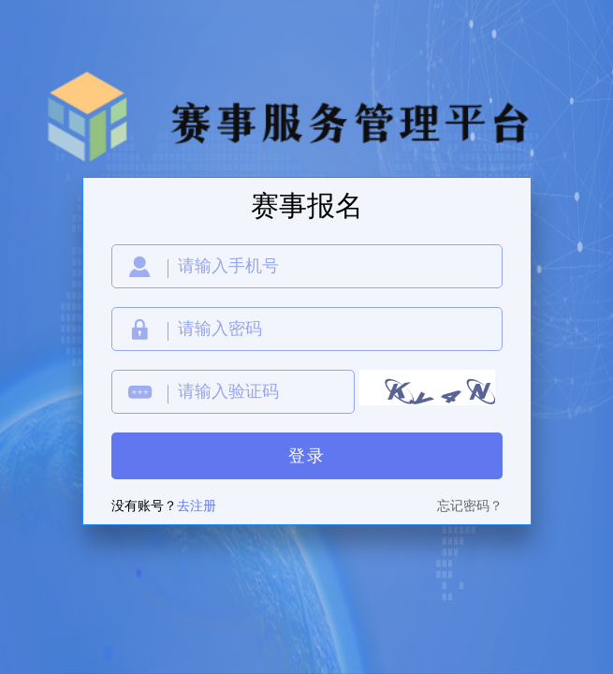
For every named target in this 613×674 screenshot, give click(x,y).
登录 (307, 456)
